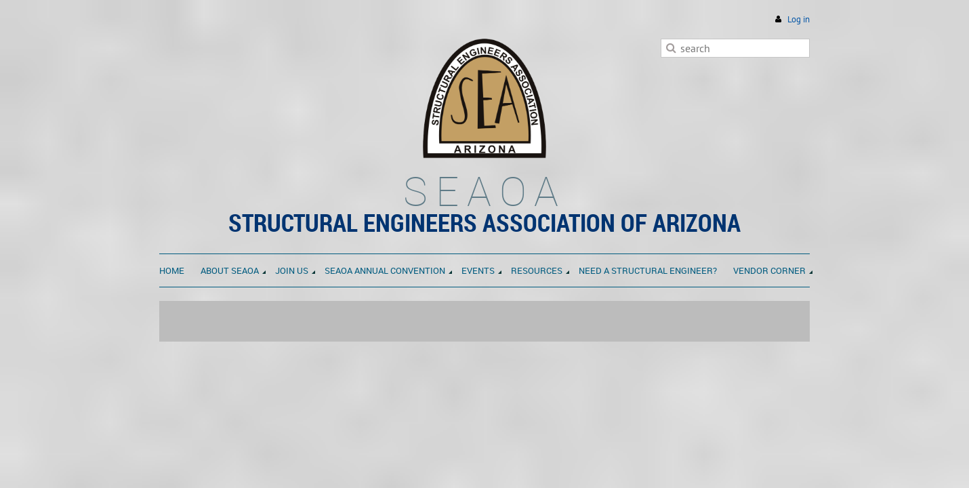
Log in (798, 19)
